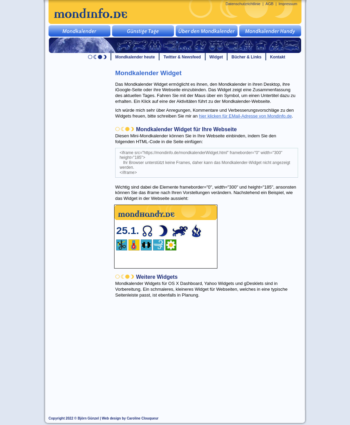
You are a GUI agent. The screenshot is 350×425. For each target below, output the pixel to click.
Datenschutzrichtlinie (243, 4)
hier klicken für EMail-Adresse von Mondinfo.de (245, 116)
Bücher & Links (246, 57)
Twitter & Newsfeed (182, 57)
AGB (269, 4)
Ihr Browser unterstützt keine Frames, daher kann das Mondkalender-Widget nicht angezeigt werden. (165, 237)
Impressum (288, 4)
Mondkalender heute (135, 57)
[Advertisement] (210, 349)
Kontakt (277, 57)
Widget (216, 57)
